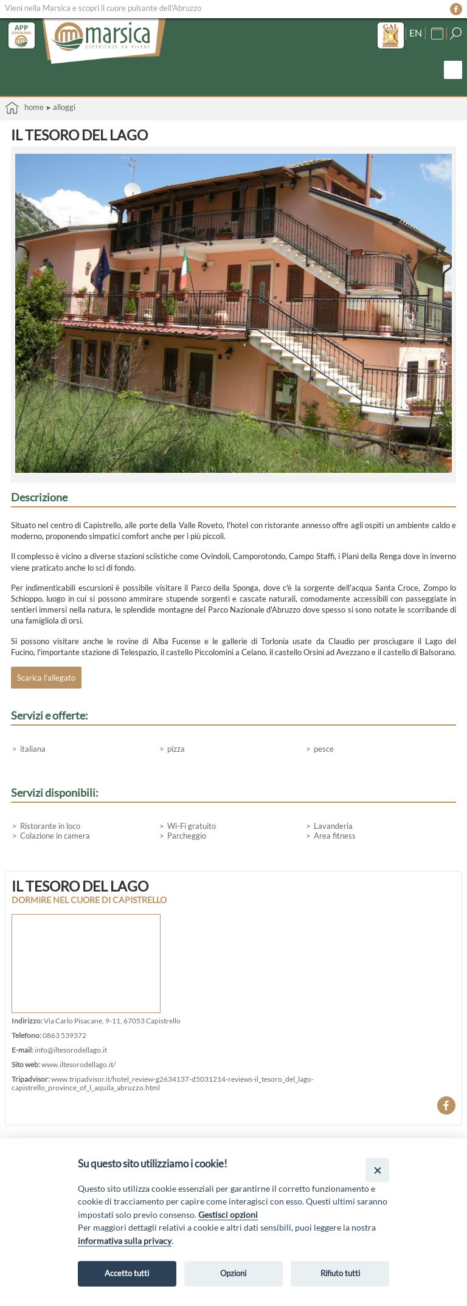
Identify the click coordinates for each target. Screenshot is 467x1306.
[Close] (377, 1169)
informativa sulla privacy (124, 1241)
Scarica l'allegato (46, 677)
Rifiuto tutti (340, 1273)
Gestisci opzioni (228, 1214)
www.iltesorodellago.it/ (78, 1064)
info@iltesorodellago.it (71, 1049)
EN (415, 32)
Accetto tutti (127, 1273)
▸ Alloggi (61, 107)
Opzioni (233, 1273)
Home (24, 107)
